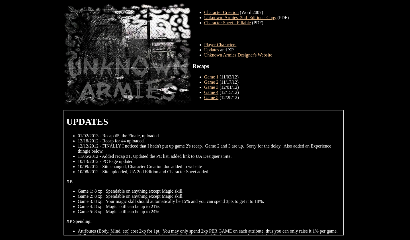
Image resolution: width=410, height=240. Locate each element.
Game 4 (211, 92)
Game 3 (211, 87)
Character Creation (221, 12)
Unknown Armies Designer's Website (238, 55)
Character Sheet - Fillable (227, 22)
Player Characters (220, 44)
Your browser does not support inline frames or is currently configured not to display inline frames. (203, 172)
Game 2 (211, 82)
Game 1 (211, 76)
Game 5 (211, 97)
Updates (211, 49)
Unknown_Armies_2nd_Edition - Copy (240, 17)
